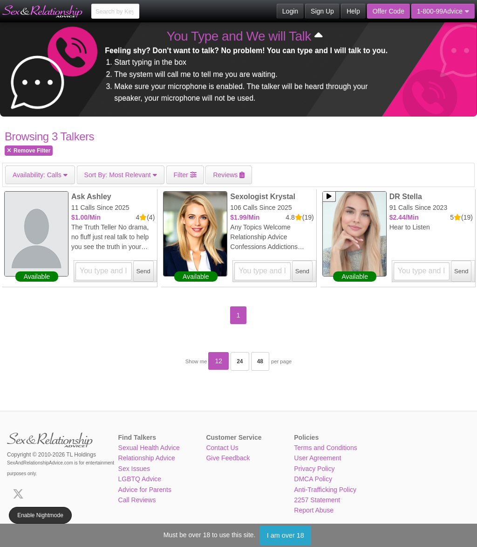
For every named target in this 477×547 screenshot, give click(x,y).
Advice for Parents (144, 489)
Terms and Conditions (325, 447)
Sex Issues (134, 468)
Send (143, 271)
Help (353, 11)
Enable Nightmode (40, 515)
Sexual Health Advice (149, 447)
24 (240, 361)
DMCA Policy (313, 479)
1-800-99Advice (443, 11)
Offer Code (388, 11)
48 (260, 361)
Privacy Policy (314, 468)
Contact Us (222, 447)
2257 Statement (317, 500)
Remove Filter (28, 150)
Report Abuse (314, 510)
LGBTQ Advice (140, 479)
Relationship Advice (146, 458)
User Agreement (317, 458)
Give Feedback (228, 458)
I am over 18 (285, 535)
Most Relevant (120, 175)
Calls (40, 175)
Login (290, 11)
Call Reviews (137, 500)
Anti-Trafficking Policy (325, 489)
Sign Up (322, 11)
